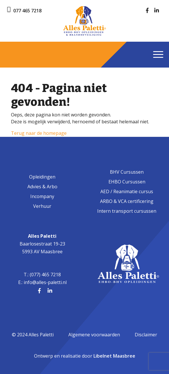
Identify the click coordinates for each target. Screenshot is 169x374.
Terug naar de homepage (39, 133)
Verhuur (42, 206)
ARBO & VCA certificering (126, 201)
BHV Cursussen (127, 172)
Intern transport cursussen (126, 211)
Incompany (42, 196)
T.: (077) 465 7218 (42, 274)
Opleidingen (42, 177)
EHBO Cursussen (126, 182)
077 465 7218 (27, 10)
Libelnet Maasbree (114, 356)
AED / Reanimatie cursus (126, 191)
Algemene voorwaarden (94, 334)
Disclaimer (146, 334)
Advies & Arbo (42, 186)
